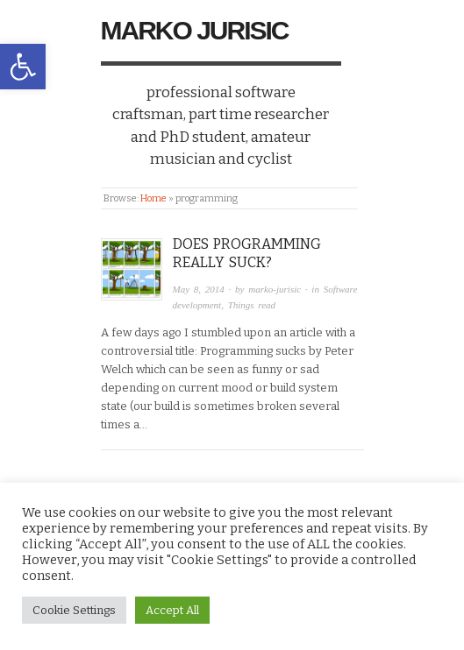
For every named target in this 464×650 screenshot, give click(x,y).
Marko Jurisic (195, 30)
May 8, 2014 (199, 289)
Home (153, 198)
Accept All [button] (172, 610)
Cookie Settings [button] (74, 610)
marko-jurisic (274, 289)
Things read (251, 305)
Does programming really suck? (247, 253)
